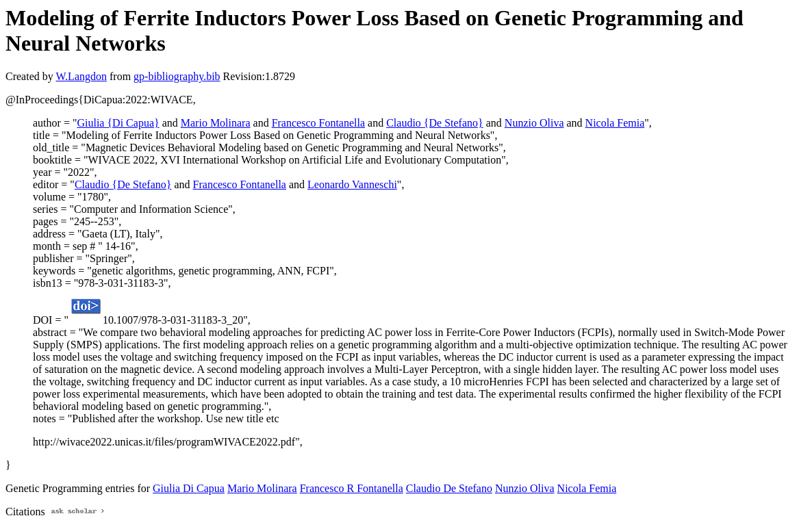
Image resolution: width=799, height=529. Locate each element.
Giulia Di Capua (189, 488)
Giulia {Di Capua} (118, 123)
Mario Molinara (216, 123)
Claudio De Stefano (449, 488)
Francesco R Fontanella (351, 488)
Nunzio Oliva (534, 123)
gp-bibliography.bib (177, 76)
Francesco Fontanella (318, 123)
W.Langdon (81, 76)
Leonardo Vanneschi (352, 184)
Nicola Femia (615, 123)
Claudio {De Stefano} (434, 123)
